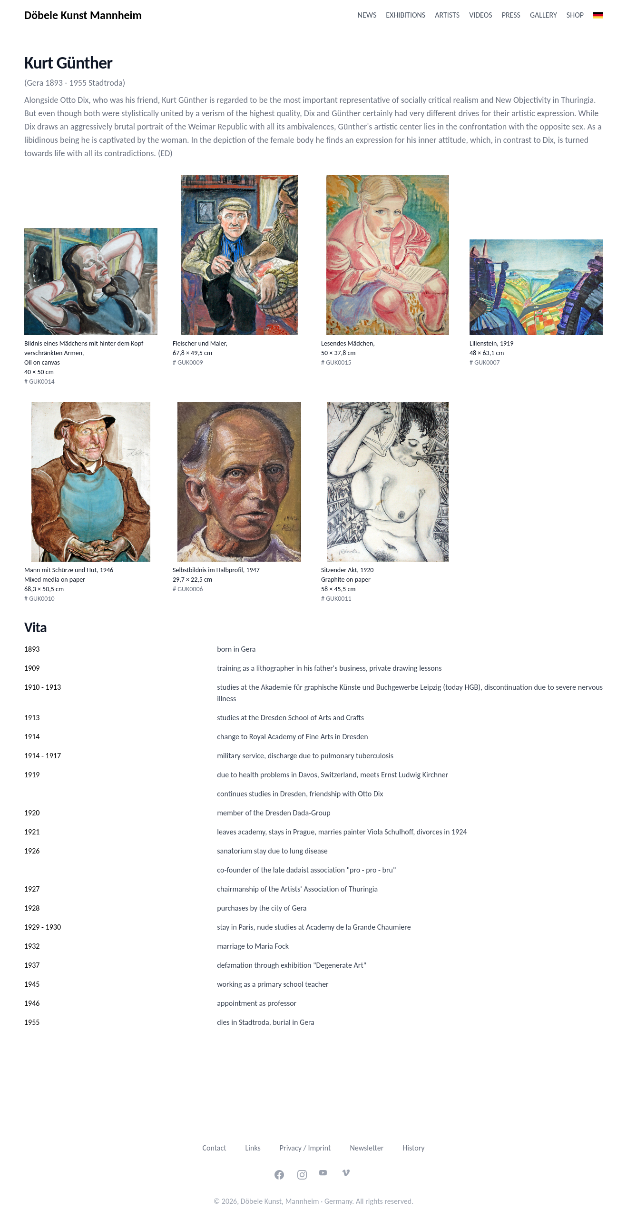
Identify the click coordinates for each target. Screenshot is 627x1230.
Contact (214, 1147)
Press (511, 15)
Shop (575, 15)
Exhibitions (405, 15)
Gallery (543, 15)
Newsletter (366, 1147)
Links (253, 1147)
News (367, 15)
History (413, 1147)
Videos (480, 15)
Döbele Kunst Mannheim (83, 15)
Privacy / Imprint (305, 1147)
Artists (447, 15)
